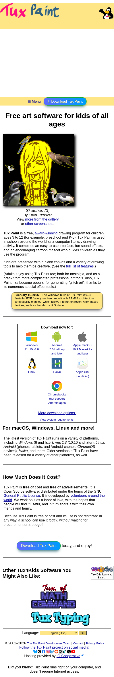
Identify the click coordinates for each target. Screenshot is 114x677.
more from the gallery (42, 219)
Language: (31, 633)
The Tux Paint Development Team (48, 643)
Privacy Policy (95, 643)
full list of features (80, 266)
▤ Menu (34, 101)
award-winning (46, 233)
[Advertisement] (57, 61)
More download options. (57, 413)
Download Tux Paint (38, 545)
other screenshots (39, 224)
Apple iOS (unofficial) (82, 372)
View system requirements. (57, 419)
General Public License (22, 495)
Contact (78, 643)
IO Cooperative (68, 656)
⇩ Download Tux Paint (65, 101)
